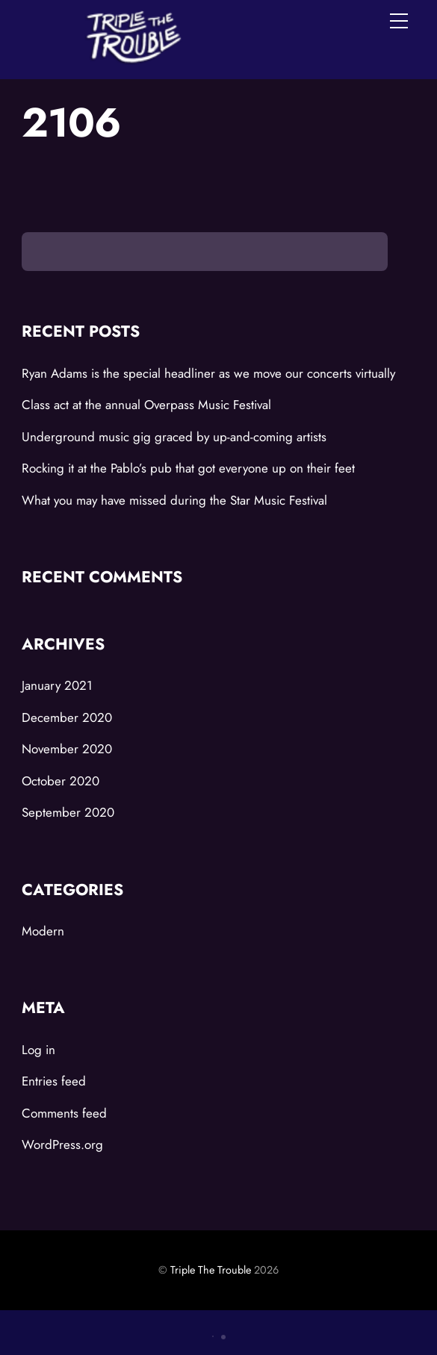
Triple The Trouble (210, 1269)
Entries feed (54, 1081)
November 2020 (67, 749)
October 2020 (60, 781)
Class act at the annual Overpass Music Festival (146, 405)
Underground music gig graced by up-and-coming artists (174, 437)
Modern (43, 931)
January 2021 (57, 685)
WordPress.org (62, 1144)
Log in (38, 1050)
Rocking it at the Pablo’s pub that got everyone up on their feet (188, 468)
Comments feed (64, 1113)
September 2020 (68, 812)
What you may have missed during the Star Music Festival (174, 500)
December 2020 (67, 717)
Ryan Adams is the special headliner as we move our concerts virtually (208, 373)
